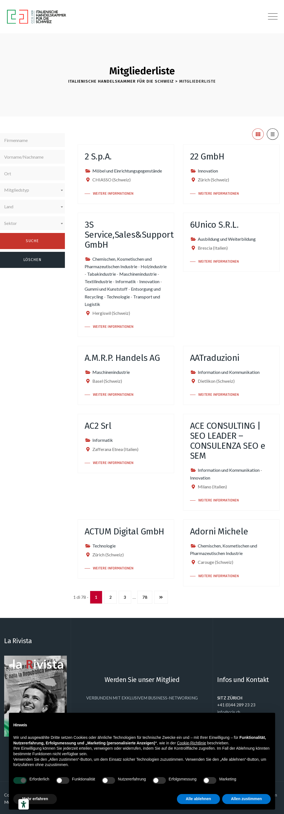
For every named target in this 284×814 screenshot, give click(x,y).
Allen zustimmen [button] (246, 799)
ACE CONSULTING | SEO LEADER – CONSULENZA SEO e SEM (227, 440)
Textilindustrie (98, 281)
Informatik (125, 281)
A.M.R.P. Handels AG (122, 358)
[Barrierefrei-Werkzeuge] (23, 804)
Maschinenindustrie (138, 274)
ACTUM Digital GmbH (124, 531)
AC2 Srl (98, 425)
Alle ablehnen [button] (198, 799)
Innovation (208, 170)
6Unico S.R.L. (214, 224)
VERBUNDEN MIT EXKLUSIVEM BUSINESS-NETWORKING (142, 697)
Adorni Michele (219, 531)
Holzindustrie (154, 266)
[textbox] (32, 190)
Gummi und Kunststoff (106, 288)
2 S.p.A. (98, 156)
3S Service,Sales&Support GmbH (129, 234)
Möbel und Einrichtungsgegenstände (127, 170)
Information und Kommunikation (229, 372)
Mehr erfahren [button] (35, 799)
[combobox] (32, 190)
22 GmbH (207, 156)
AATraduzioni (214, 358)
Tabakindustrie (101, 274)
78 (144, 597)
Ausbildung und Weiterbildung (227, 239)
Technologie (118, 296)
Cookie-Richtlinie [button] (191, 743)
